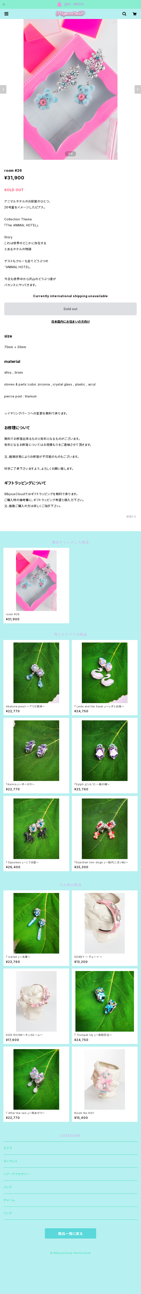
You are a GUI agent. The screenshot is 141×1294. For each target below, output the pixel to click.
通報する (131, 516)
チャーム (9, 1200)
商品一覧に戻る (70, 1233)
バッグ (7, 1187)
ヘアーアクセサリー (16, 1174)
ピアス (7, 1148)
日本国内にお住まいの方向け (70, 321)
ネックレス (10, 1161)
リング (7, 1213)
